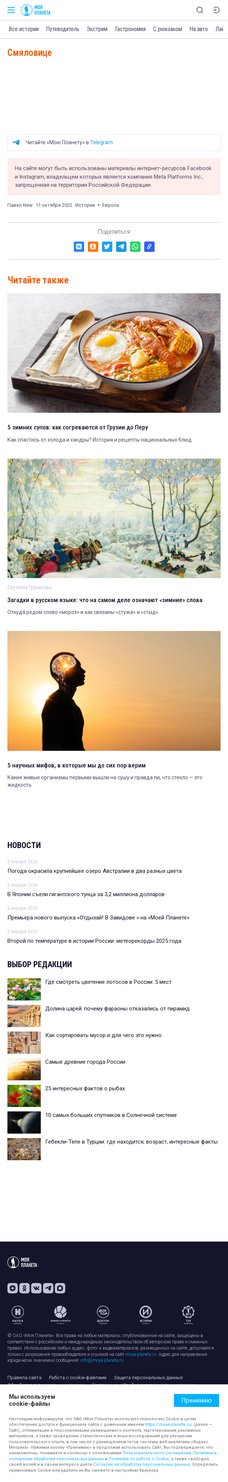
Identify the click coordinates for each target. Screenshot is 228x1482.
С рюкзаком (167, 29)
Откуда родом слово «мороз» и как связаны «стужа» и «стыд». (83, 612)
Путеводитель (62, 29)
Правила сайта (24, 1377)
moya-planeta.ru (140, 1354)
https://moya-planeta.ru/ (168, 1424)
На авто (198, 29)
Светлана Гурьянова (29, 587)
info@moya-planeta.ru (101, 1360)
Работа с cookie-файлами (77, 1377)
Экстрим (97, 29)
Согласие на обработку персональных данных (141, 1464)
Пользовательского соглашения (157, 1453)
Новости (24, 845)
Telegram (101, 142)
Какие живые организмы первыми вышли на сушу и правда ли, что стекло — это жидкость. (104, 781)
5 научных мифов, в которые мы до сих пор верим (76, 765)
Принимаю (196, 1400)
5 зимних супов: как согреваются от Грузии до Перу (77, 427)
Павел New (20, 205)
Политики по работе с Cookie (139, 1458)
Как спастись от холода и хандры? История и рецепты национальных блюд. (100, 440)
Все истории (24, 29)
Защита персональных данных (148, 1377)
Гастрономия (130, 29)
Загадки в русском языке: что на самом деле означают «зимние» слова (104, 600)
